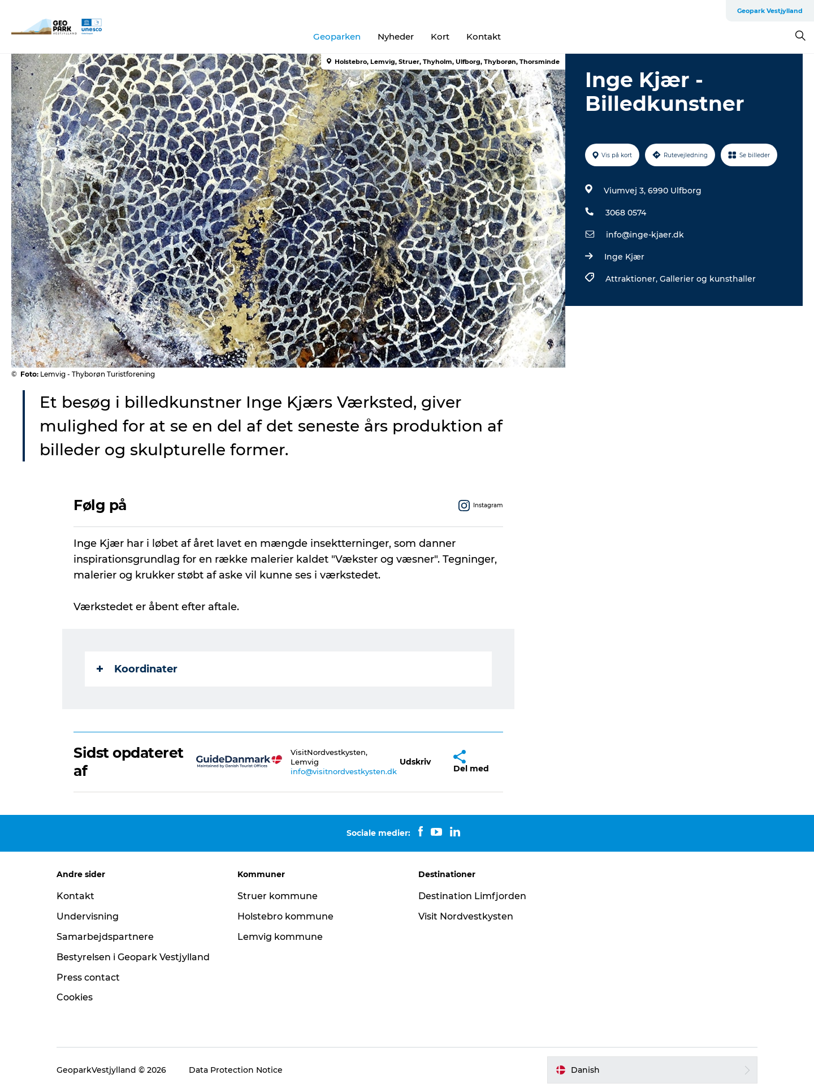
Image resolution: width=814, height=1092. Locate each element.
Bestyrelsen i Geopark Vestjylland (133, 957)
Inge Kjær (624, 257)
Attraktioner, (632, 279)
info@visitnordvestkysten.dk (344, 771)
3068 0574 (625, 213)
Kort (440, 36)
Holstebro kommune (285, 916)
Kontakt (483, 36)
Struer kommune (277, 896)
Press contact (88, 977)
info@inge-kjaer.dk (645, 235)
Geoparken (337, 36)
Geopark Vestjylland (770, 11)
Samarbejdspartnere (105, 936)
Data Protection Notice (236, 1070)
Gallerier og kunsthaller (708, 279)
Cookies (75, 997)
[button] (415, 762)
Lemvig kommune (280, 936)
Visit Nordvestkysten (465, 916)
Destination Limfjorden (472, 896)
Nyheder (396, 36)
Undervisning (88, 916)
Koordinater (137, 669)
